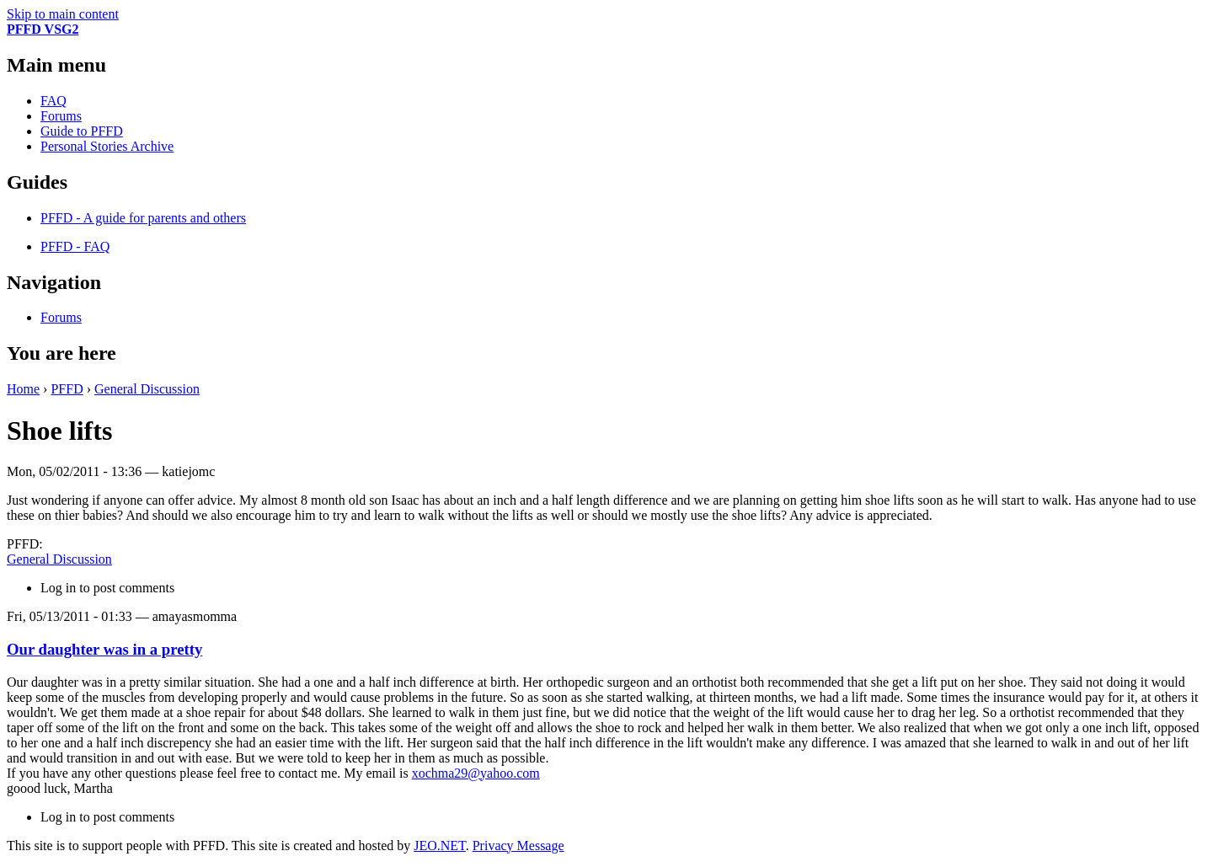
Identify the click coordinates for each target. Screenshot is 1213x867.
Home (23, 389)
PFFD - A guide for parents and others (143, 218)
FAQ (53, 101)
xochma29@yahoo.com (476, 773)
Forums (61, 116)
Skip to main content (63, 14)
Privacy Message (518, 845)
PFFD (67, 389)
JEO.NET (439, 845)
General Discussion (147, 389)
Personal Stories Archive (107, 146)
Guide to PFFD (81, 131)
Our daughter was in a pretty (104, 649)
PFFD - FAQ (75, 246)
